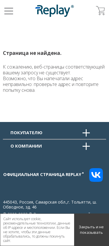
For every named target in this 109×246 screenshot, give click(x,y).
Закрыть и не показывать (91, 229)
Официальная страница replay (43, 174)
